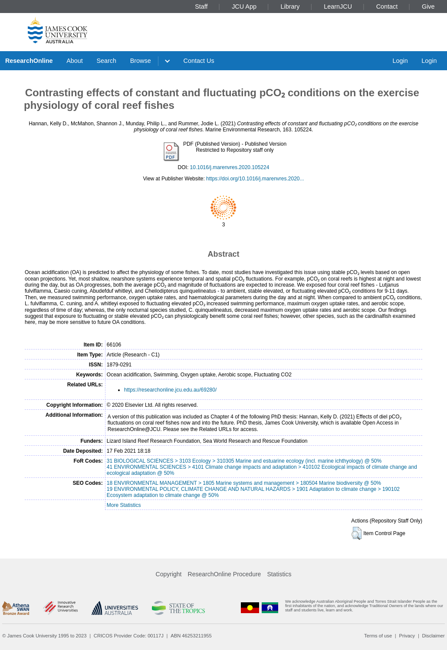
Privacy (407, 635)
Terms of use (378, 635)
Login (400, 60)
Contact (387, 6)
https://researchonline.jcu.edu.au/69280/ (170, 390)
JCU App (244, 6)
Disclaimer (433, 635)
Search (106, 60)
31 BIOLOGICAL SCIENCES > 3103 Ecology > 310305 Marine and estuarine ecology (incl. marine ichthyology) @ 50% (244, 461)
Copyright (169, 574)
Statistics (279, 574)
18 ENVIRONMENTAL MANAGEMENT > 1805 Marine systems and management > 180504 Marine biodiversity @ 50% (244, 483)
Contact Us (199, 60)
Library (290, 6)
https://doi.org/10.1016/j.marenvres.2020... (255, 179)
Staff (201, 6)
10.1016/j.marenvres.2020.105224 (230, 167)
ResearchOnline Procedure (224, 574)
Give (428, 6)
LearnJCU (338, 6)
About (74, 60)
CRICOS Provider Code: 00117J (129, 635)
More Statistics (124, 505)
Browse (140, 60)
